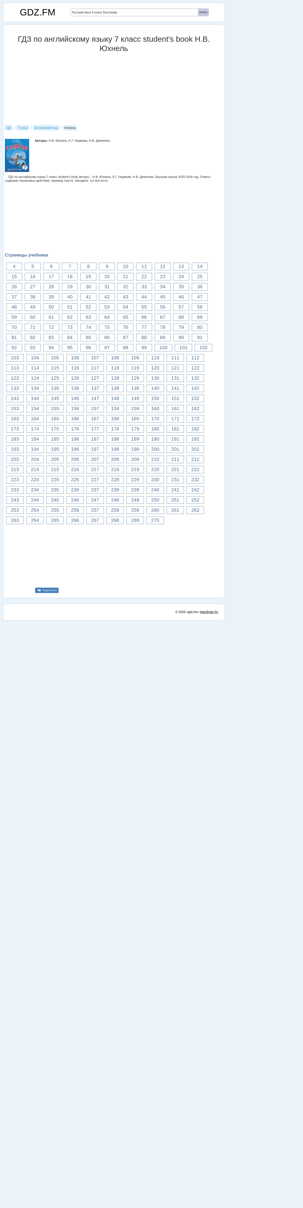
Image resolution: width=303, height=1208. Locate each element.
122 (195, 368)
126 (75, 378)
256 (75, 510)
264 (35, 520)
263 (15, 520)
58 (199, 307)
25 (199, 276)
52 (88, 307)
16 (32, 276)
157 (95, 408)
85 (88, 337)
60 (32, 317)
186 (75, 439)
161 (175, 408)
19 (88, 276)
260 (155, 510)
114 (35, 368)
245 (55, 500)
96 (88, 347)
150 (155, 398)
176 (75, 429)
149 (135, 398)
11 (144, 266)
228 (115, 479)
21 (125, 276)
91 (199, 337)
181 (175, 429)
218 (115, 469)
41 (88, 297)
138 (115, 388)
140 (155, 388)
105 (55, 358)
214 (35, 469)
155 (55, 408)
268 (115, 520)
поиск (203, 12)
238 (115, 490)
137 (95, 388)
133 (15, 388)
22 (144, 276)
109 (135, 358)
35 (181, 286)
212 (195, 459)
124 (35, 378)
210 (155, 459)
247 (95, 500)
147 (95, 398)
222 (195, 469)
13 (181, 266)
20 (107, 276)
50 (51, 307)
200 (155, 449)
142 (195, 388)
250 (155, 500)
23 (162, 276)
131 (175, 378)
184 (35, 439)
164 (35, 418)
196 (75, 449)
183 (15, 439)
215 (55, 469)
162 (195, 408)
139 (135, 388)
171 (175, 418)
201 (175, 449)
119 (135, 368)
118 (115, 368)
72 (51, 327)
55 (144, 307)
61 (51, 317)
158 (115, 408)
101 (183, 347)
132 (195, 378)
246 (75, 500)
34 (162, 286)
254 (35, 510)
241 (175, 490)
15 (14, 276)
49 (32, 307)
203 (15, 459)
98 (125, 347)
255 (55, 510)
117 (95, 368)
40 (69, 297)
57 (181, 307)
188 (115, 439)
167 (95, 418)
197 (95, 449)
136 (75, 388)
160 (155, 408)
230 (155, 479)
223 (15, 479)
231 (175, 479)
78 (162, 327)
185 (55, 439)
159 (135, 408)
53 (107, 307)
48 (14, 307)
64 (107, 317)
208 (115, 459)
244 (35, 500)
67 (162, 317)
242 (195, 490)
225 (55, 479)
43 (125, 297)
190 (155, 439)
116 (75, 368)
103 (15, 358)
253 (15, 510)
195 (55, 449)
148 (115, 398)
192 (195, 439)
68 (181, 317)
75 (107, 327)
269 (135, 520)
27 (32, 286)
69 (199, 317)
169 (135, 418)
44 (144, 297)
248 (115, 500)
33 (144, 286)
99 (144, 347)
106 (75, 358)
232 (195, 479)
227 (95, 479)
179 (135, 429)
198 (115, 449)
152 (195, 398)
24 (181, 276)
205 (55, 459)
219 (135, 469)
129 (135, 378)
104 (35, 358)
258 (115, 510)
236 (75, 490)
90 (181, 337)
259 (135, 510)
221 (175, 469)
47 (199, 297)
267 (95, 520)
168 (115, 418)
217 (95, 469)
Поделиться (49, 590)
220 (155, 469)
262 (195, 510)
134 (35, 388)
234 (35, 490)
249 (135, 500)
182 (195, 429)
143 (15, 398)
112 (195, 358)
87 (125, 337)
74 (88, 327)
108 (115, 358)
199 (135, 449)
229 (135, 479)
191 (175, 439)
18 (69, 276)
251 (175, 500)
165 (55, 418)
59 (14, 317)
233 (15, 490)
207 (95, 459)
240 (155, 490)
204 (35, 459)
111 (175, 358)
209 (135, 459)
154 (35, 408)
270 (155, 520)
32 (125, 286)
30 (88, 286)
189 (135, 439)
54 (125, 307)
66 (144, 317)
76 (125, 327)
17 (51, 276)
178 (115, 429)
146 (75, 398)
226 (75, 479)
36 (199, 286)
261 (175, 510)
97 (107, 347)
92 (14, 347)
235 (55, 490)
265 (55, 520)
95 (69, 347)
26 (14, 286)
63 (88, 317)
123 (15, 378)
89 (162, 337)
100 (163, 347)
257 (95, 510)
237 (95, 490)
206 (75, 459)
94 (51, 347)
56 (162, 307)
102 (203, 347)
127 (95, 378)
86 (107, 337)
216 (75, 469)
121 (175, 368)
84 (69, 337)
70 (14, 327)
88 (144, 337)
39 (51, 297)
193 (15, 449)
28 (51, 286)
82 (32, 337)
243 (15, 500)
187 (95, 439)
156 (75, 408)
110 (155, 358)
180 (155, 429)
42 (107, 297)
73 (69, 327)
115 (55, 368)
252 (195, 500)
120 (155, 368)
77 (144, 327)
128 (115, 378)
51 (69, 307)
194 (35, 449)
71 (32, 327)
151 (175, 398)
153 (15, 408)
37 (14, 297)
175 (55, 429)
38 (32, 297)
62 (69, 317)
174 (35, 429)
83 (51, 337)
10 (125, 266)
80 (199, 327)
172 (195, 418)
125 (55, 378)
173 (15, 429)
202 (195, 449)
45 (162, 297)
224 (35, 479)
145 (55, 398)
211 (175, 459)
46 (181, 297)
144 (35, 398)
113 (15, 368)
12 (162, 266)
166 (75, 418)
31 (107, 286)
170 (155, 418)
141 (175, 388)
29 (69, 286)
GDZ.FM (37, 12)
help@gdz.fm (209, 904)
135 (55, 388)
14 (199, 266)
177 (95, 429)
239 (135, 490)
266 (75, 520)
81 (14, 337)
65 (125, 317)
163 (15, 418)
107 (95, 358)
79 (181, 327)
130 (155, 378)
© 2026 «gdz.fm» (187, 904)
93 (32, 347)
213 (15, 469)
